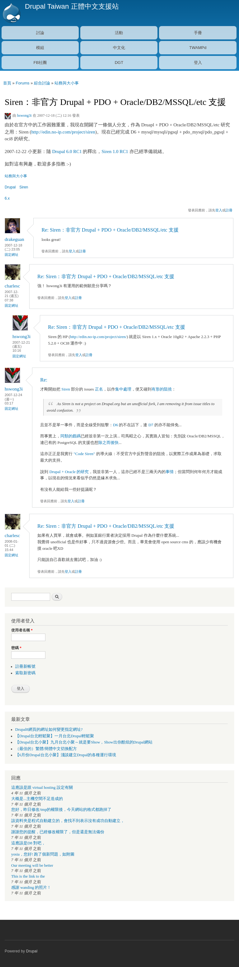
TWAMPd (197, 47)
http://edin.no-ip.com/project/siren (63, 131)
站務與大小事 (66, 83)
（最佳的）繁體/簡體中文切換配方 (46, 749)
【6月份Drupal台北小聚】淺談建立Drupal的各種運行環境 (65, 755)
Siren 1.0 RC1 (115, 151)
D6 (115, 424)
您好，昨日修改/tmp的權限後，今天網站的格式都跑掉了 (61, 809)
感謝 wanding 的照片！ (31, 887)
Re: (43, 380)
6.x (7, 198)
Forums (22, 83)
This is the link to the (28, 876)
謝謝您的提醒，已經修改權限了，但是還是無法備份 (57, 832)
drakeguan (14, 239)
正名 (99, 389)
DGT (119, 62)
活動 (119, 32)
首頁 (7, 83)
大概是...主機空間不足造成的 (37, 799)
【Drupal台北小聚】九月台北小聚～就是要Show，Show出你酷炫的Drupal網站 (83, 742)
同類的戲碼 (70, 436)
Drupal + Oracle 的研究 (69, 471)
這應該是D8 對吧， (28, 843)
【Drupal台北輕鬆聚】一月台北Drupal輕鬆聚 (54, 736)
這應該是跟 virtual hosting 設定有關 (42, 787)
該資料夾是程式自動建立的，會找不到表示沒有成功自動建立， (67, 821)
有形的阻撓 (162, 389)
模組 (40, 47)
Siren (23, 187)
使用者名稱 (22, 630)
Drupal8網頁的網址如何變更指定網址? (49, 729)
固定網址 (11, 254)
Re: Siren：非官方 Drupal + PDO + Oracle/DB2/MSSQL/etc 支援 (109, 230)
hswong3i (24, 115)
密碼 (16, 648)
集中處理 (123, 389)
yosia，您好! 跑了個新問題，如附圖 (42, 854)
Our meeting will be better (32, 865)
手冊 (198, 32)
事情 (170, 471)
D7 (150, 424)
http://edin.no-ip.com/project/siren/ (98, 336)
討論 (40, 32)
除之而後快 (108, 442)
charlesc (12, 285)
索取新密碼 (25, 673)
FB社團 (40, 62)
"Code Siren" (85, 453)
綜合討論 (42, 83)
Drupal (10, 187)
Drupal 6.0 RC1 (67, 151)
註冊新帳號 (25, 666)
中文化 (119, 47)
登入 (198, 62)
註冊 (229, 210)
